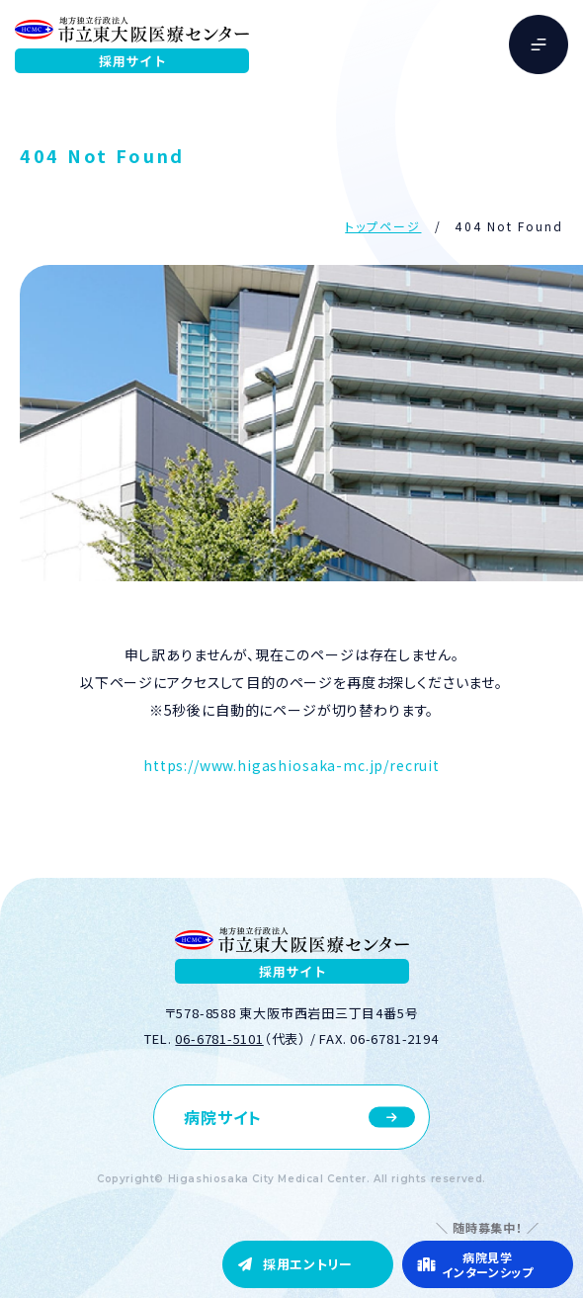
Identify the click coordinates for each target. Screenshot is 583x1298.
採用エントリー (308, 1264)
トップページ (383, 225)
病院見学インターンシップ (488, 1265)
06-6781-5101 (219, 1038)
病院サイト (223, 1117)
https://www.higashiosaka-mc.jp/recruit (291, 765)
